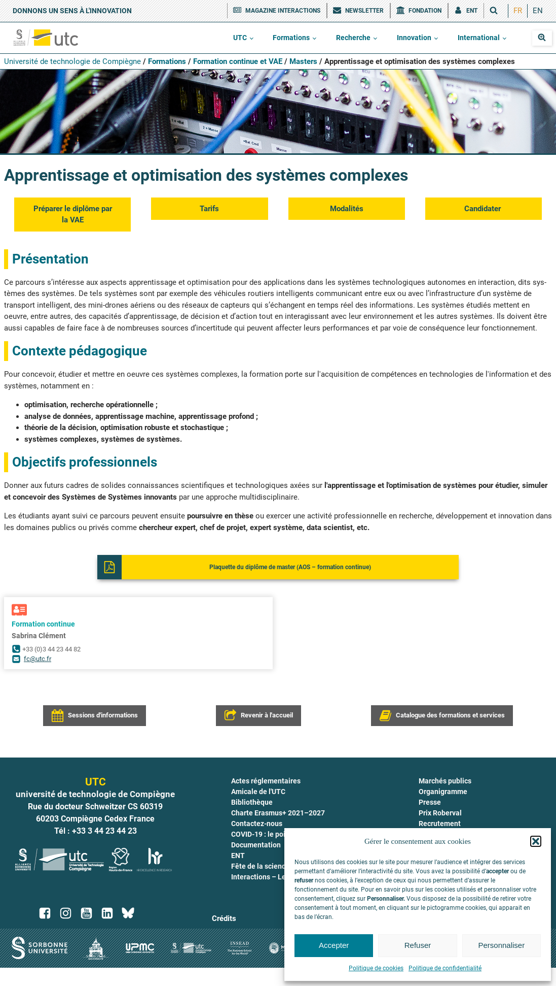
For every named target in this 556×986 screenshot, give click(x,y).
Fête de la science (260, 866)
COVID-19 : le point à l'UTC (273, 834)
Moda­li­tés (346, 208)
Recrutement (440, 823)
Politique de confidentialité (445, 968)
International (479, 38)
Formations (291, 38)
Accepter (334, 945)
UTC (240, 38)
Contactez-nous (256, 823)
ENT (238, 855)
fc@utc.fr (37, 659)
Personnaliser (501, 945)
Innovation (414, 38)
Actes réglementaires (266, 781)
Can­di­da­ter (483, 208)
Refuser (417, 945)
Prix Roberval (440, 813)
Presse (430, 802)
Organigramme (443, 791)
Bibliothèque (252, 802)
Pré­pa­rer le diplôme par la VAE (72, 214)
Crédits (224, 918)
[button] (536, 841)
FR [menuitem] (517, 10)
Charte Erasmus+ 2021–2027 (278, 813)
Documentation (256, 845)
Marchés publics (445, 781)
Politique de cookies (376, 968)
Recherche (353, 38)
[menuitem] (517, 11)
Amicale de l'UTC (258, 791)
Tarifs (209, 208)
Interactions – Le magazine (275, 877)
